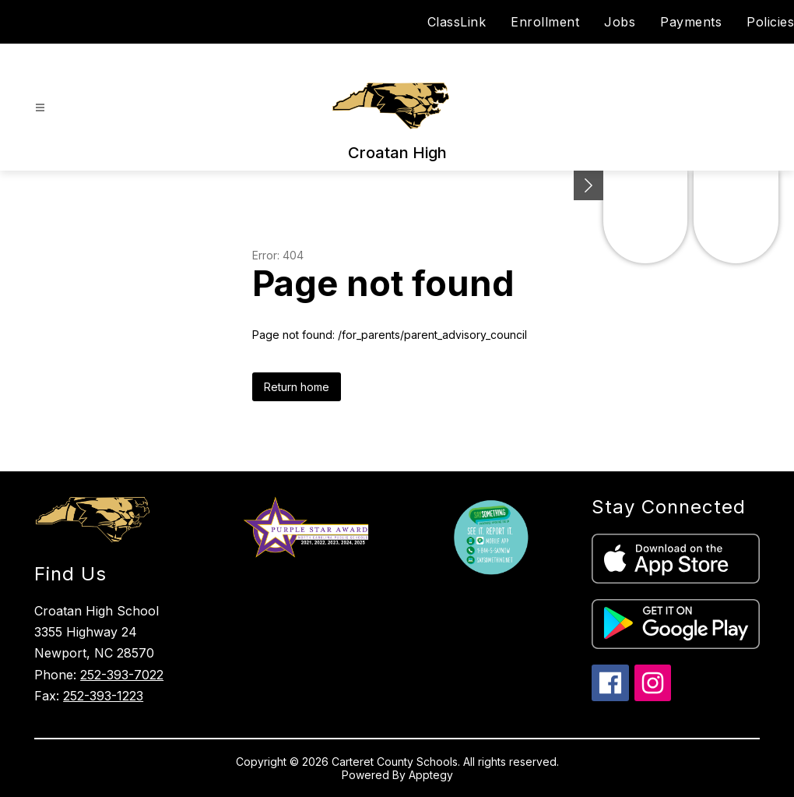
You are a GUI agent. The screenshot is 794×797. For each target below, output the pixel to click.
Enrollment (545, 22)
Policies (770, 22)
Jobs (619, 22)
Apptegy (431, 774)
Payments (691, 22)
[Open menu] (40, 108)
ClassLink (457, 22)
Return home (296, 386)
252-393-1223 (103, 696)
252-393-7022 (121, 674)
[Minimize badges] (588, 185)
